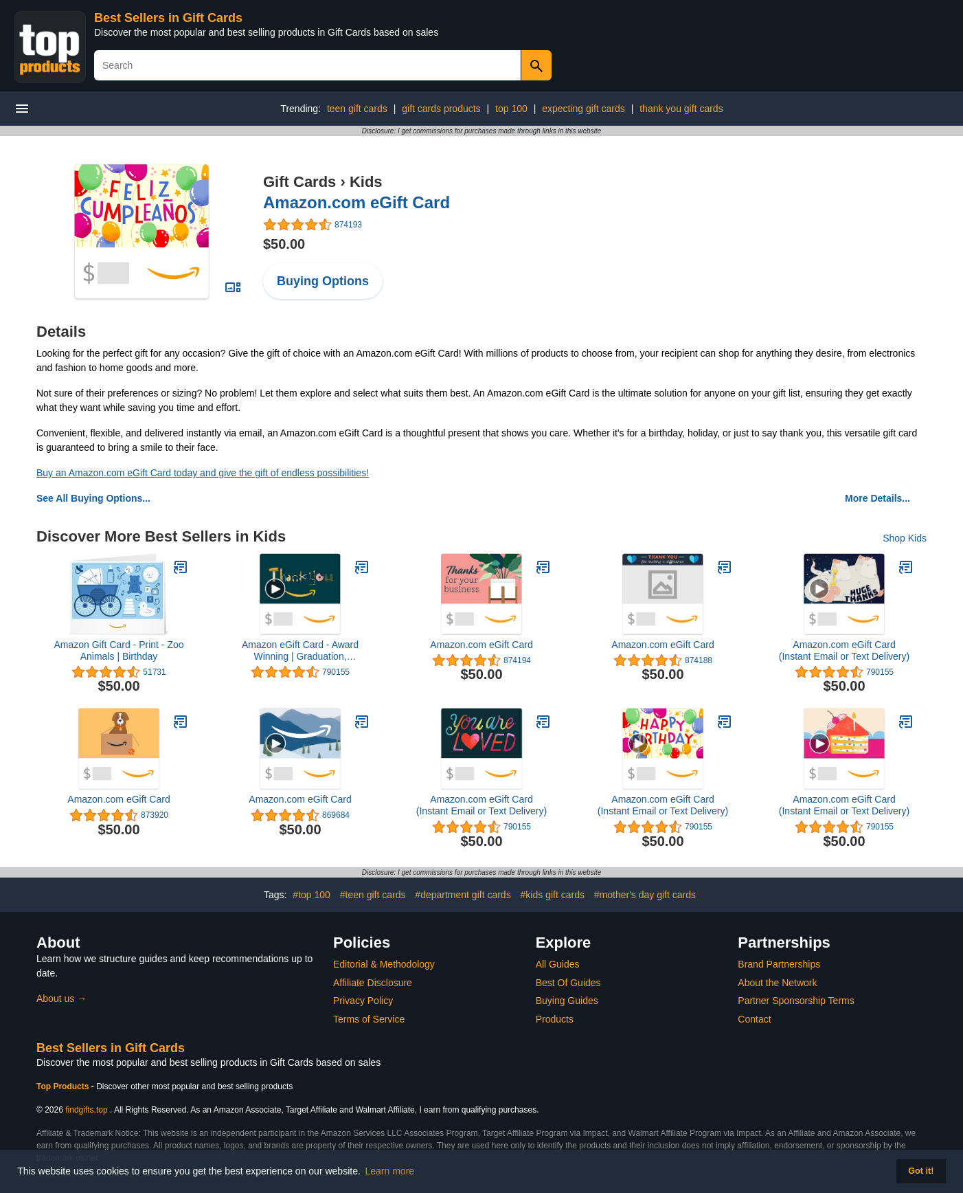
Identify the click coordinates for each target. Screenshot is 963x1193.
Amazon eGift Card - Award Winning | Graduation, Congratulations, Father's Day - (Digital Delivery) (300, 650)
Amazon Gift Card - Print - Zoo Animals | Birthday (118, 650)
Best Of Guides (568, 982)
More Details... (877, 498)
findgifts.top (86, 1110)
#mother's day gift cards (645, 894)
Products (555, 1019)
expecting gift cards (583, 108)
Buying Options (323, 281)
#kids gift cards (553, 894)
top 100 (511, 108)
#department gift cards (462, 894)
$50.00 (284, 244)
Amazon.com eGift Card (356, 202)
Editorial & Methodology (384, 964)
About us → (61, 998)
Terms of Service (369, 1019)
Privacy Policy (363, 1000)
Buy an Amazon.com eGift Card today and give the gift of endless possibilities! (202, 472)
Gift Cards (299, 181)
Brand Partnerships (779, 964)
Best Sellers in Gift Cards (168, 18)
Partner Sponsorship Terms (796, 1000)
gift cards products (441, 108)
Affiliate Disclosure (372, 982)
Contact (754, 1019)
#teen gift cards (373, 894)
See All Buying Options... (93, 498)
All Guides (558, 964)
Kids (366, 181)
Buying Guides (567, 1000)
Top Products (63, 1086)
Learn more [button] (390, 1171)
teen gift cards (357, 108)
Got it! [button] (920, 1171)
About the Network (777, 982)
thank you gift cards (681, 108)
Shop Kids (905, 538)
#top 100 (311, 894)
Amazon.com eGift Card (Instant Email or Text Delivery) (844, 650)
